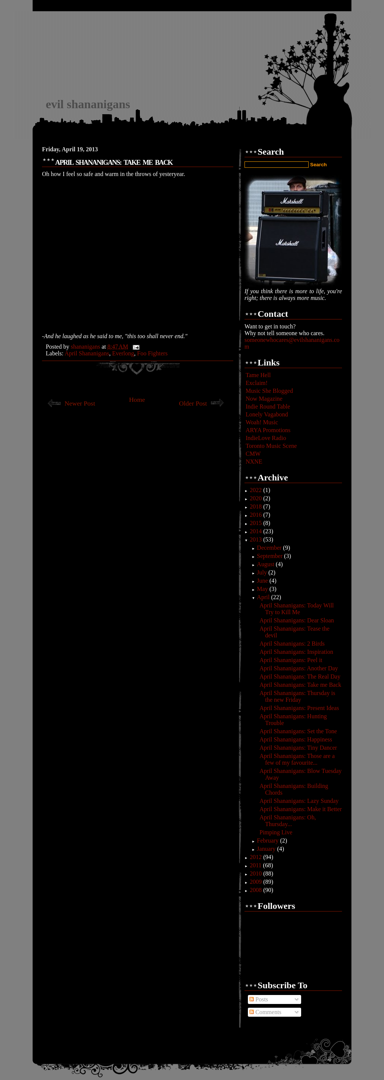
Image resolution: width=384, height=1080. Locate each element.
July (262, 572)
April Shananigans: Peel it (291, 660)
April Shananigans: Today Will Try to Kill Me (297, 608)
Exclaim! (257, 383)
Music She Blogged (269, 391)
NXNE (254, 461)
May (263, 589)
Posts (258, 999)
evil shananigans (88, 104)
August (266, 564)
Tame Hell (258, 375)
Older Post (193, 403)
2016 (256, 515)
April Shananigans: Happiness (296, 739)
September (270, 556)
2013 (256, 539)
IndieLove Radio (266, 438)
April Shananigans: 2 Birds (292, 643)
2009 (256, 882)
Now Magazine (264, 398)
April (264, 597)
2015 (256, 523)
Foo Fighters (152, 353)
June (263, 580)
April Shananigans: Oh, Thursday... (288, 820)
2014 (256, 531)
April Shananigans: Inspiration (296, 652)
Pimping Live (276, 832)
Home (137, 399)
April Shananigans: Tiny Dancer (298, 747)
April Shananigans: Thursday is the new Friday (297, 696)
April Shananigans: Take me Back (300, 685)
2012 (256, 857)
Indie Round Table (268, 406)
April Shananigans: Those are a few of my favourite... (297, 759)
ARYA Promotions (268, 430)
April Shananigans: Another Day (299, 668)
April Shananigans (86, 353)
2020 (256, 498)
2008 (256, 890)
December (270, 547)
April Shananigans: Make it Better (301, 809)
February (268, 840)
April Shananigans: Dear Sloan (297, 620)
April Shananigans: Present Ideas (299, 708)
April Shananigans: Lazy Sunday (299, 801)
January (267, 849)
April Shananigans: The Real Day (300, 676)
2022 (256, 490)
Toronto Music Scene (271, 446)
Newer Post (79, 403)
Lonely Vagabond (267, 414)
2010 (256, 873)
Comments (265, 1012)
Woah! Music (262, 422)
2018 (256, 506)
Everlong (123, 353)
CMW (253, 453)
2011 (256, 865)
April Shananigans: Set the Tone (298, 731)
